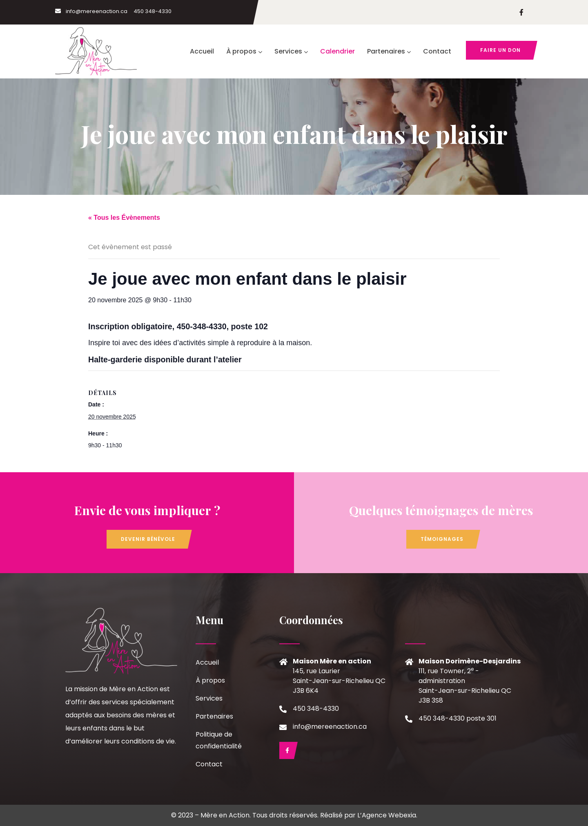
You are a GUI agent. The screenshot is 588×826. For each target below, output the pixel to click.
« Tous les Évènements (124, 217)
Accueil (202, 51)
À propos (244, 51)
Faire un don (500, 50)
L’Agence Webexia (386, 815)
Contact (437, 51)
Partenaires (389, 51)
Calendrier (337, 51)
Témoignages (442, 539)
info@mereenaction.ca (91, 11)
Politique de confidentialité (219, 740)
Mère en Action (224, 815)
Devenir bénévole (148, 539)
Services (291, 51)
